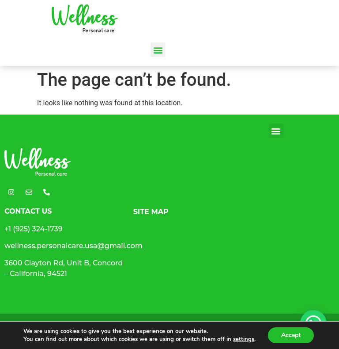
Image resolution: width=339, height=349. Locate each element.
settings (243, 339)
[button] (158, 49)
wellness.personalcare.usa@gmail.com (73, 246)
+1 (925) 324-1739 (33, 229)
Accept (291, 335)
